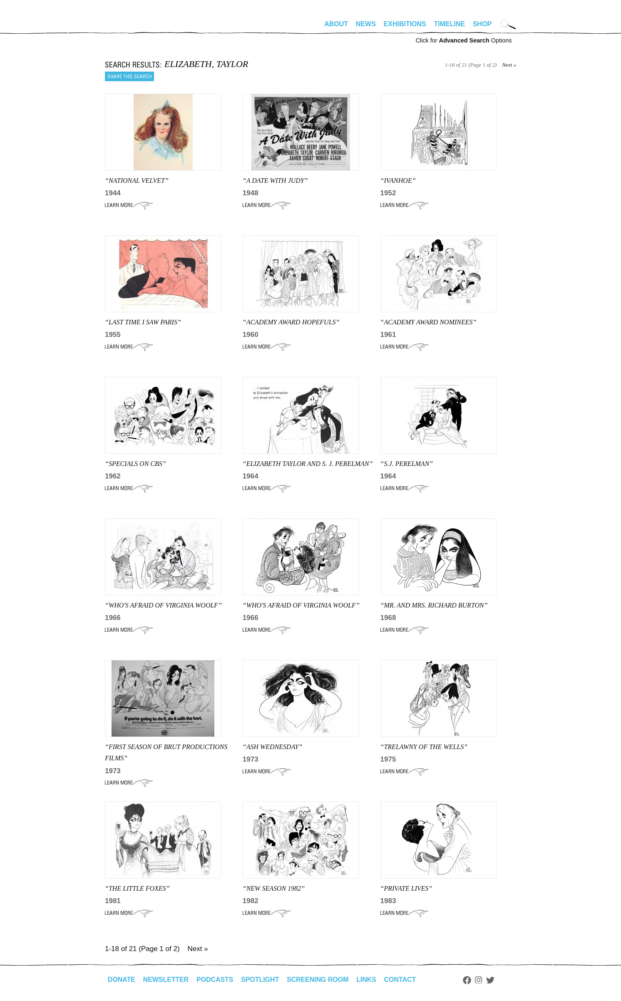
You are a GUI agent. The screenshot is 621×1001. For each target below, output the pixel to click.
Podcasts (215, 979)
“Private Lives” (406, 888)
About (336, 23)
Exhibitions (405, 23)
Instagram (480, 980)
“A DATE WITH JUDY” (275, 180)
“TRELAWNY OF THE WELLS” (424, 746)
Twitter (492, 980)
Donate (121, 979)
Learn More (129, 205)
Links (368, 979)
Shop (482, 23)
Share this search (129, 76)
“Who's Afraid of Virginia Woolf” (163, 605)
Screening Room (319, 979)
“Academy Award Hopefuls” (291, 322)
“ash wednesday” (273, 746)
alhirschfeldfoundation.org (130, 27)
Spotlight (261, 979)
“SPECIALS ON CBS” (135, 463)
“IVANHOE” (398, 180)
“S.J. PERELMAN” (406, 463)
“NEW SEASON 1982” (274, 888)
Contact (401, 979)
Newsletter (166, 979)
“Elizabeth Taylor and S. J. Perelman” (308, 463)
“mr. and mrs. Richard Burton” (434, 605)
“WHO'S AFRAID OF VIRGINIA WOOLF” (301, 605)
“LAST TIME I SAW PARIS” (143, 322)
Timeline (449, 23)
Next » (509, 65)
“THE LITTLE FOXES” (137, 888)
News (366, 23)
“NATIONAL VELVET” (137, 180)
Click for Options (463, 40)
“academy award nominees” (428, 322)
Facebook (468, 980)
